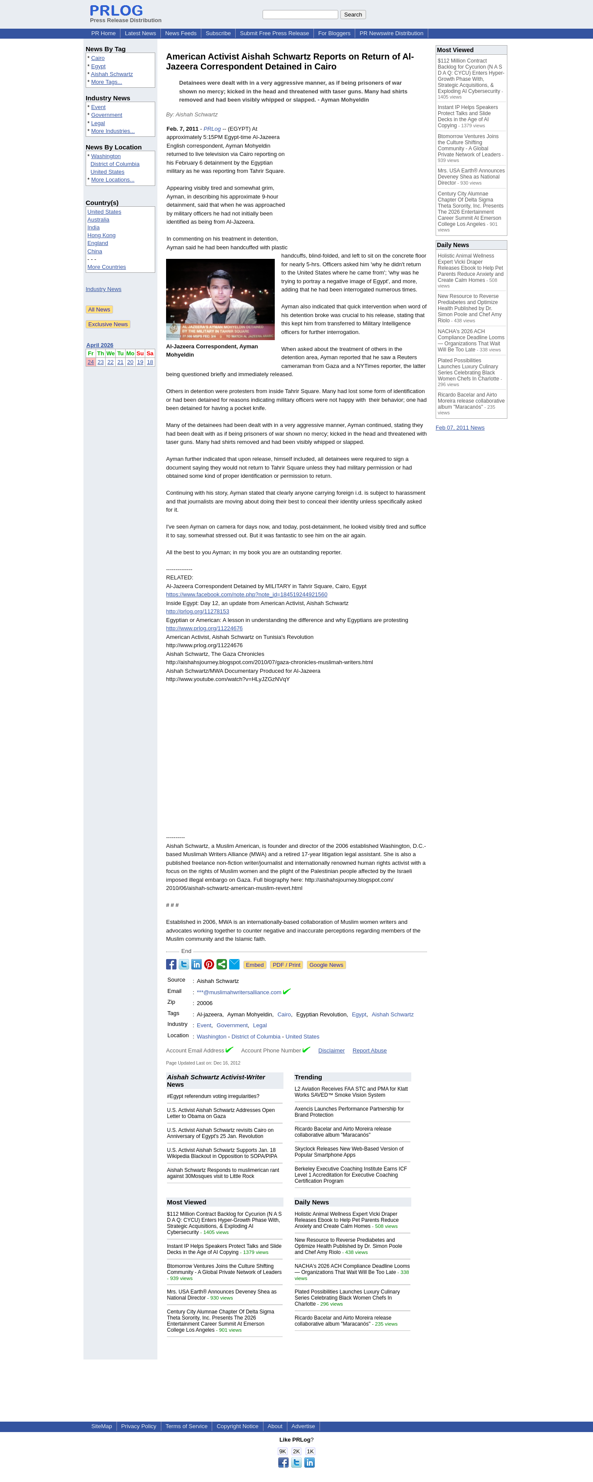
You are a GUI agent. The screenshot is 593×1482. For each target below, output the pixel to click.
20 (130, 362)
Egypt (98, 66)
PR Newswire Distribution (391, 33)
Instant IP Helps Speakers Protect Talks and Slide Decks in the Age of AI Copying (224, 1249)
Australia (98, 219)
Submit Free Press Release (274, 33)
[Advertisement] (361, 188)
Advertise (303, 1426)
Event (98, 107)
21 (120, 362)
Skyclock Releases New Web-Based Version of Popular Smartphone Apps (349, 1152)
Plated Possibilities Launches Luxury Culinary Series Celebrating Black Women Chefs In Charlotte (347, 1298)
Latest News (140, 33)
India (93, 227)
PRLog (212, 129)
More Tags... (106, 82)
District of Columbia (115, 164)
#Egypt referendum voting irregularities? (213, 1096)
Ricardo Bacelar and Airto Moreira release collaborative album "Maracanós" (343, 1132)
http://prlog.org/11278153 (197, 611)
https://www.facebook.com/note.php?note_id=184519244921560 (246, 594)
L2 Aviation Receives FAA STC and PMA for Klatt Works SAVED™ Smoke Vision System (351, 1092)
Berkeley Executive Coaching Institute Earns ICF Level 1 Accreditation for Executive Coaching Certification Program (351, 1175)
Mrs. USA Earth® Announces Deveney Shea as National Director (471, 177)
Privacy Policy (139, 1426)
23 (100, 362)
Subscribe (218, 33)
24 (91, 362)
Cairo (98, 58)
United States (107, 172)
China (94, 251)
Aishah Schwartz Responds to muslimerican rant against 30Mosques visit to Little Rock (223, 1173)
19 (140, 362)
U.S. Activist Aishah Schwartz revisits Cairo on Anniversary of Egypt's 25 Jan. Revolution (220, 1133)
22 (110, 362)
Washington (106, 156)
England (97, 243)
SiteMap (101, 1426)
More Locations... (113, 179)
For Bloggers (334, 33)
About (275, 1426)
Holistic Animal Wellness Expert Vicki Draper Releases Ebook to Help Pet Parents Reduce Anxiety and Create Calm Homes (347, 1220)
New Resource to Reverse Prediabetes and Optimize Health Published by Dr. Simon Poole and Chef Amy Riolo (348, 1246)
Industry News (103, 289)
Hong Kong (101, 235)
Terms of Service (187, 1426)
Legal (98, 123)
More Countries (106, 267)
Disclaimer (331, 1050)
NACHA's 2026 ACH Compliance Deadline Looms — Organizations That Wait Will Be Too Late (352, 1269)
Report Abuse (370, 1050)
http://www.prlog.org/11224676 (204, 628)
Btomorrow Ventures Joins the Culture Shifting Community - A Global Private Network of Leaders (224, 1269)
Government (107, 115)
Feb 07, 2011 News (460, 427)
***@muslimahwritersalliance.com (239, 992)
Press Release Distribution (126, 16)
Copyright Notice (237, 1426)
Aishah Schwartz (112, 74)
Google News (326, 965)
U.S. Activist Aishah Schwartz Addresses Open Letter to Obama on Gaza (221, 1113)
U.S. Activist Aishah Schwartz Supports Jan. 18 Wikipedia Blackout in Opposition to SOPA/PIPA (222, 1153)
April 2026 (100, 345)
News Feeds (181, 33)
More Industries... (113, 131)
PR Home (103, 33)
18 (150, 362)
